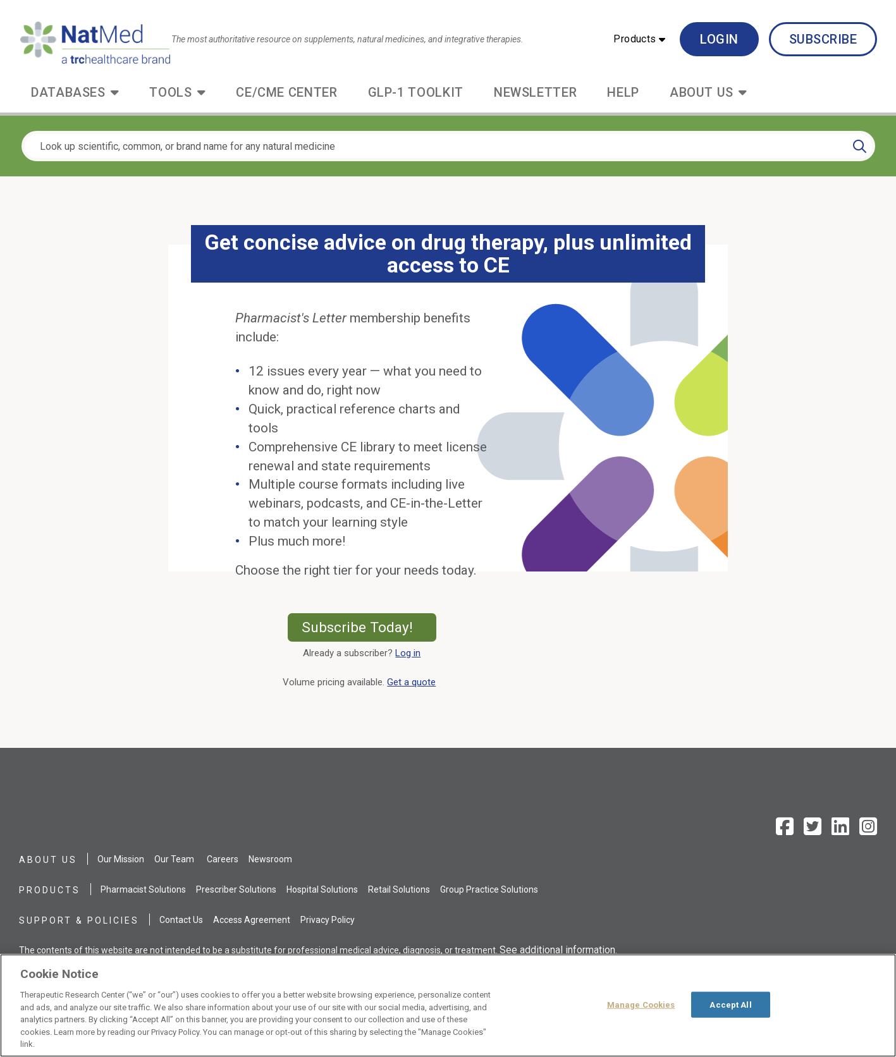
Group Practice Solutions (489, 889)
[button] (639, 39)
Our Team (174, 859)
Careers (222, 859)
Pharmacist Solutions (143, 889)
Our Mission (120, 859)
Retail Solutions (399, 889)
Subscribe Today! (369, 627)
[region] (448, 1005)
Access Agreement (251, 920)
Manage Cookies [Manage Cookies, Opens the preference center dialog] (641, 1004)
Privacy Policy (327, 920)
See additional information (557, 950)
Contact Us (181, 920)
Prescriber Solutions (236, 889)
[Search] (860, 146)
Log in (407, 653)
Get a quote (414, 682)
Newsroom (270, 859)
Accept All (730, 1004)
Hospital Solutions (322, 889)
